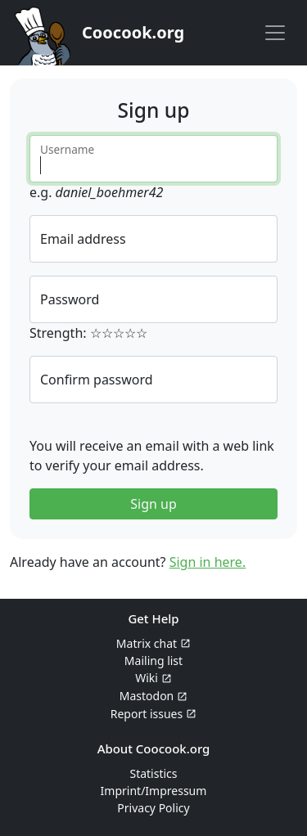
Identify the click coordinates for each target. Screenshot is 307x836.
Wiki (146, 677)
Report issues (147, 713)
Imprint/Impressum (154, 790)
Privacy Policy (153, 808)
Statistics (153, 773)
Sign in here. (207, 562)
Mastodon (147, 695)
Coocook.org (133, 32)
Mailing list (153, 660)
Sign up (153, 504)
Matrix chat (146, 643)
